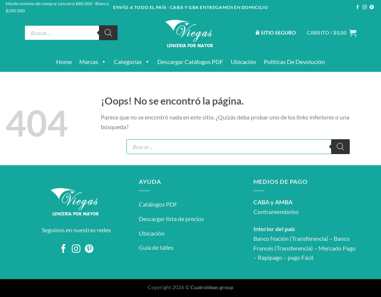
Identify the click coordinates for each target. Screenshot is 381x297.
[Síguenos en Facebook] (357, 7)
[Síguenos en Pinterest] (371, 7)
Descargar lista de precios (171, 218)
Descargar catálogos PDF (190, 61)
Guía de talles (156, 247)
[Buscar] (108, 32)
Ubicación (243, 61)
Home (64, 61)
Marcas (92, 61)
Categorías (132, 61)
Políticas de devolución (294, 61)
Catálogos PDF (158, 204)
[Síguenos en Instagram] (364, 7)
